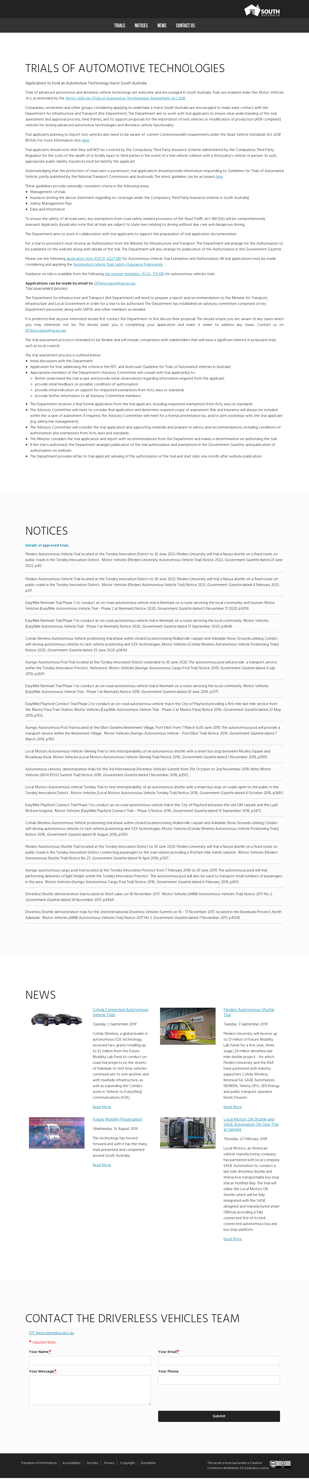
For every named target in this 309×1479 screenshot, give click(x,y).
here (85, 141)
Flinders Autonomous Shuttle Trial (249, 1014)
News (161, 25)
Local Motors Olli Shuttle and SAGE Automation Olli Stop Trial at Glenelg (251, 1125)
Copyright (127, 1464)
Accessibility (72, 1464)
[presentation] (195, 1398)
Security (92, 1464)
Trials (119, 25)
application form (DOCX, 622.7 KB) (93, 260)
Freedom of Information (39, 1464)
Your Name (39, 1353)
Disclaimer (148, 1464)
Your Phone (168, 1372)
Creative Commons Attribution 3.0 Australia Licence (238, 1466)
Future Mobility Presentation (117, 1120)
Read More (102, 1108)
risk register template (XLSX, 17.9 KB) (135, 275)
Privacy (109, 1464)
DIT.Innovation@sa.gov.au (115, 284)
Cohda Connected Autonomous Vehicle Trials (120, 1014)
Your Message (41, 1372)
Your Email (167, 1353)
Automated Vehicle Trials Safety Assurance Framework (118, 266)
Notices (141, 25)
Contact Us (185, 25)
